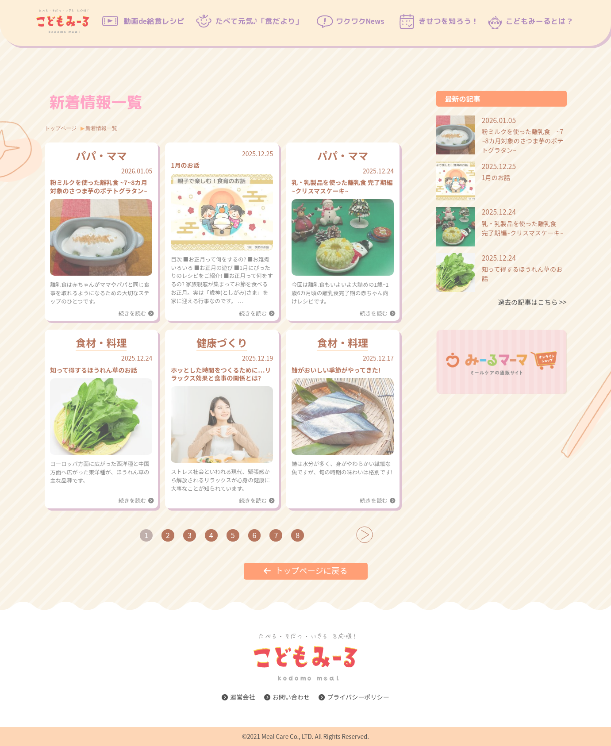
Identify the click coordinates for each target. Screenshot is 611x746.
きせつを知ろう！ (449, 21)
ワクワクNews (360, 21)
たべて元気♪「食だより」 (259, 21)
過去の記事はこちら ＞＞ (532, 302)
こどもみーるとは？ (539, 21)
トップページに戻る (306, 570)
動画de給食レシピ (153, 21)
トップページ (61, 127)
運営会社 (238, 696)
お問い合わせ (287, 696)
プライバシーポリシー (354, 696)
